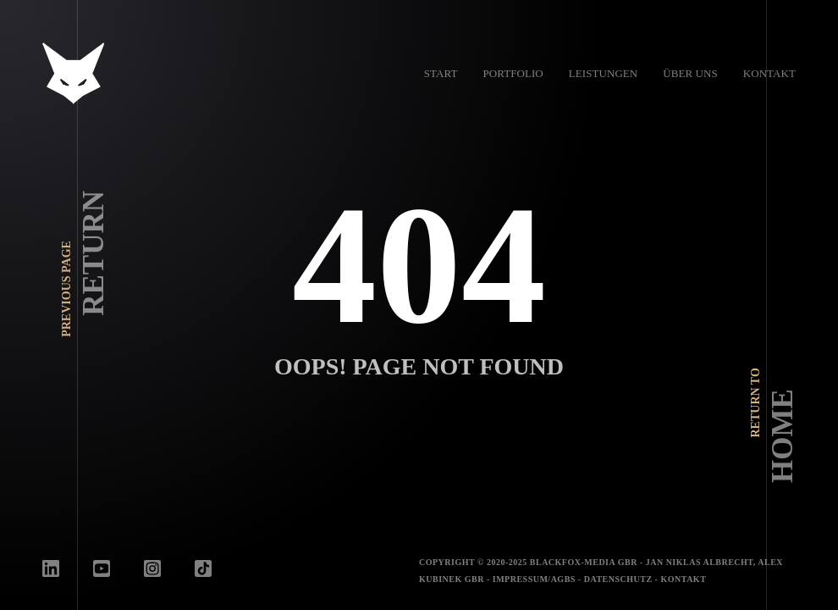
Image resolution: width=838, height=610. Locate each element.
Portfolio (512, 73)
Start (441, 73)
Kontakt (769, 73)
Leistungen (603, 73)
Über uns (690, 73)
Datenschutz (618, 579)
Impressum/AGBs (534, 579)
